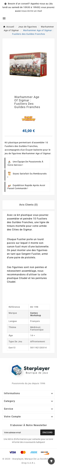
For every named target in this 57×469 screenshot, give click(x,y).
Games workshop (35, 314)
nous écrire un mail (31, 11)
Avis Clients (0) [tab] (28, 204)
